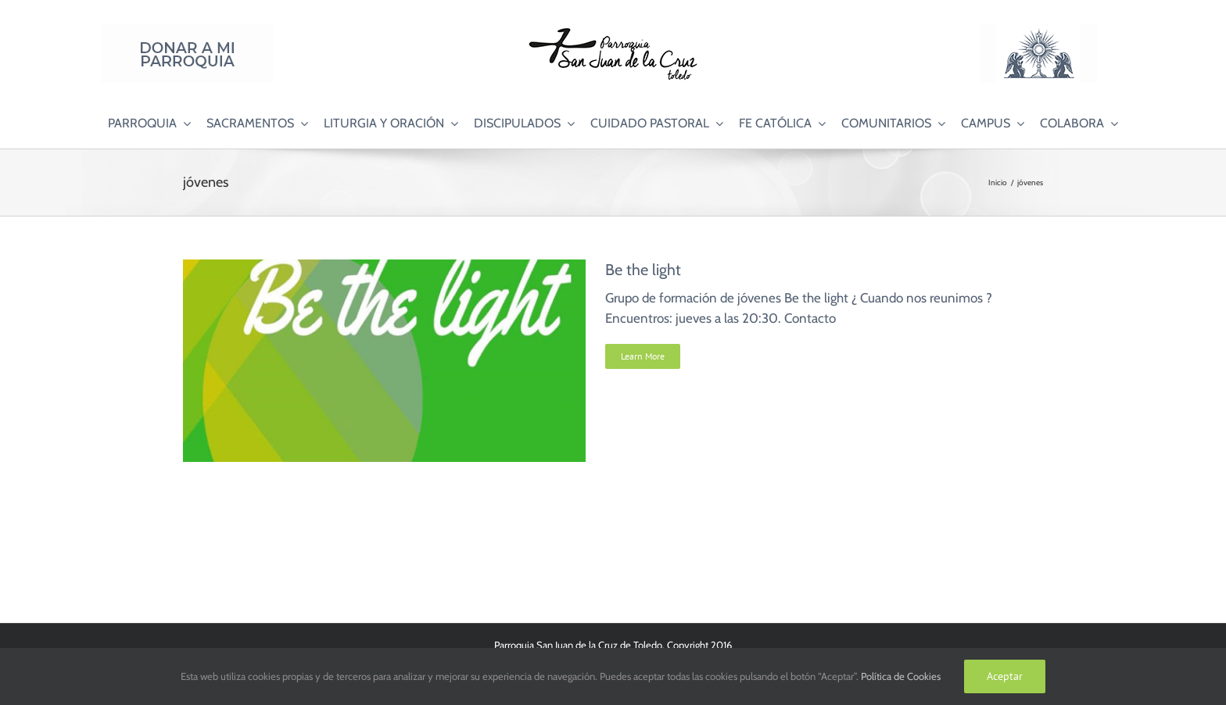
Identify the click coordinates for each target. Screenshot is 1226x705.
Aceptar (1005, 676)
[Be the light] (384, 269)
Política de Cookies (901, 676)
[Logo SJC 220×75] (613, 30)
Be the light (643, 269)
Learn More (643, 356)
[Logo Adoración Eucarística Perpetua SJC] (1038, 30)
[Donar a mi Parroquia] (188, 30)
